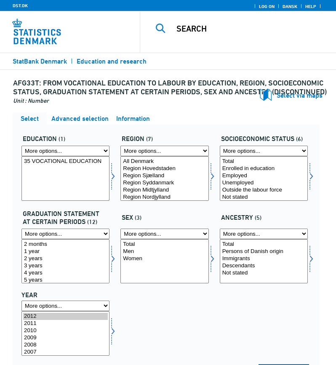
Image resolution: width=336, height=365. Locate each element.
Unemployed (263, 182)
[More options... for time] (65, 306)
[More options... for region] (164, 151)
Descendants (263, 265)
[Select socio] (264, 178)
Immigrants (263, 258)
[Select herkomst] (264, 261)
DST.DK (20, 5)
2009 (65, 337)
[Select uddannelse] (65, 178)
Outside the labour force (263, 190)
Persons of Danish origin (263, 251)
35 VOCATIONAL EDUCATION (65, 161)
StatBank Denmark (40, 61)
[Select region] (164, 178)
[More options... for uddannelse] (65, 151)
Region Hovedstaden (164, 168)
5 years (65, 280)
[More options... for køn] (164, 234)
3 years (65, 265)
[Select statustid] (65, 261)
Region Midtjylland (164, 190)
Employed (263, 175)
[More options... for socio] (264, 151)
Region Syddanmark (164, 182)
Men (164, 251)
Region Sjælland (164, 175)
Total (263, 161)
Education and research (112, 61)
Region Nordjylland (164, 197)
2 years (65, 258)
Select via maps (300, 95)
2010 (65, 330)
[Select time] (65, 333)
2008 (65, 345)
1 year (65, 251)
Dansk (290, 6)
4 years (65, 273)
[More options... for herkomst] (264, 234)
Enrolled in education (263, 168)
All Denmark (164, 161)
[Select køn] (164, 261)
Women (164, 258)
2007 (65, 352)
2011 (65, 323)
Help (310, 6)
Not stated (263, 197)
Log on (267, 6)
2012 (65, 316)
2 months (65, 244)
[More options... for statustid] (65, 234)
